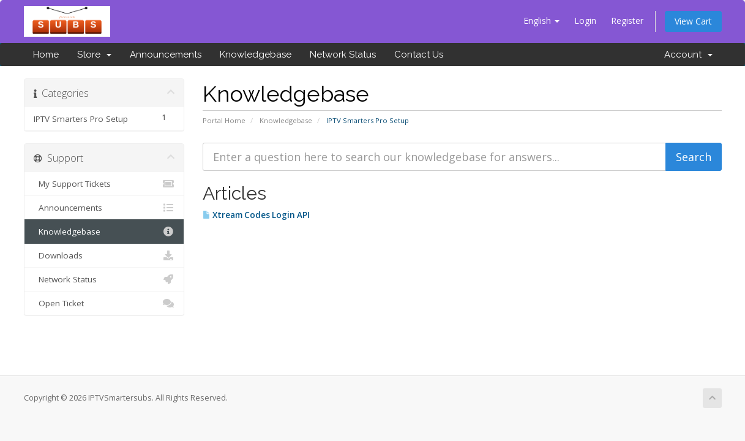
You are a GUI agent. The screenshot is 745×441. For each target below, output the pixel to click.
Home (46, 54)
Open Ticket (104, 303)
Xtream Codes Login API (256, 215)
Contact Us (418, 54)
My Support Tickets (104, 183)
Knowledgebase (255, 54)
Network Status (343, 54)
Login (585, 20)
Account (688, 54)
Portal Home (224, 120)
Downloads (104, 255)
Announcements (165, 54)
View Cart (693, 21)
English (541, 20)
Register (627, 20)
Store (94, 54)
